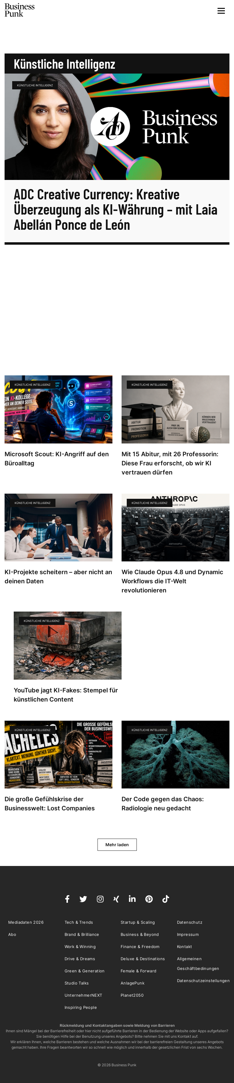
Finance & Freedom (140, 946)
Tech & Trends (79, 922)
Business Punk (20, 10)
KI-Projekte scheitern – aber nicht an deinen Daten (58, 576)
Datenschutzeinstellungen (203, 980)
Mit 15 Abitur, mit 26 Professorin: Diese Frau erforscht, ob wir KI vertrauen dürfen (170, 463)
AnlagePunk (132, 983)
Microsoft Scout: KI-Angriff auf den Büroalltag (57, 458)
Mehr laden (117, 844)
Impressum (188, 934)
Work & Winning (80, 946)
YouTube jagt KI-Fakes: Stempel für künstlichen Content (66, 695)
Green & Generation (85, 970)
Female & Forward (138, 970)
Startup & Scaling (138, 922)
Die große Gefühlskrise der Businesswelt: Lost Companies (50, 803)
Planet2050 (132, 995)
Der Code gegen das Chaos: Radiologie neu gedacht (163, 803)
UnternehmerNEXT (83, 995)
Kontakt (184, 946)
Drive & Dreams (80, 958)
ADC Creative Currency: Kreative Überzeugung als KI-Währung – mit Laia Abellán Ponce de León (116, 209)
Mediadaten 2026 (26, 922)
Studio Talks (77, 983)
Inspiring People (81, 1007)
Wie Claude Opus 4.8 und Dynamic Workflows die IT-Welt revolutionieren (172, 581)
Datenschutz (189, 922)
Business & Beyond (140, 934)
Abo (12, 934)
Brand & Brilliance (82, 934)
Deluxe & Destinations (143, 958)
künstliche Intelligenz (35, 85)
